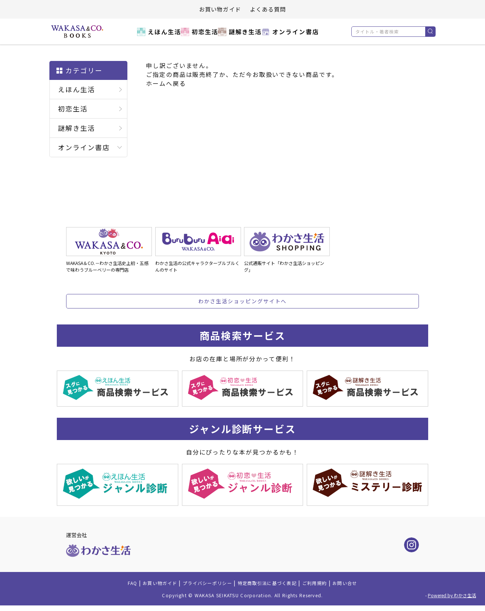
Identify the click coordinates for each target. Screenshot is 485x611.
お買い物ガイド (220, 9)
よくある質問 (268, 9)
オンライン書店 (298, 36)
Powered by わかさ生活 (452, 601)
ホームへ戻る (166, 83)
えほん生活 (152, 36)
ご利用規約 (329, 588)
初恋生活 (198, 36)
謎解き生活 (243, 36)
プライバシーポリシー (200, 588)
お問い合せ (365, 588)
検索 (430, 31)
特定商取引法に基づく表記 (272, 588)
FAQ (111, 588)
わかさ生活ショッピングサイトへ (242, 301)
